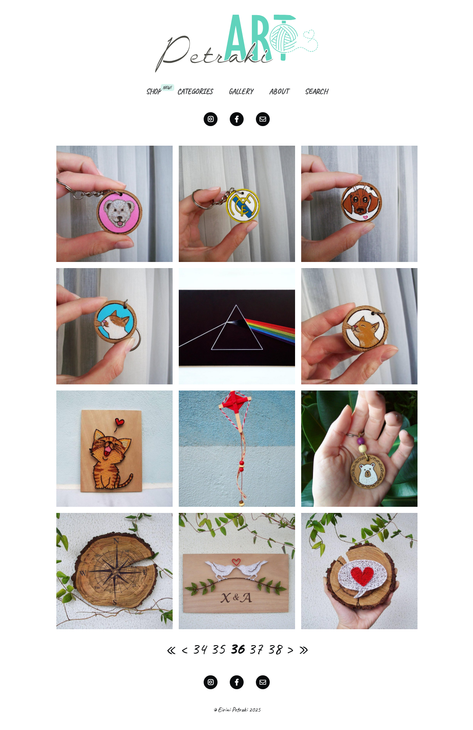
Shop (153, 91)
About (278, 91)
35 (217, 649)
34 (198, 649)
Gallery (241, 91)
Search (315, 91)
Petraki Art (237, 43)
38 (273, 649)
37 (255, 649)
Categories (194, 91)
